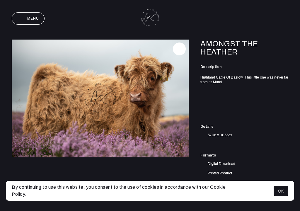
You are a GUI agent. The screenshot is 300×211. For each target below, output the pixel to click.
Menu (28, 18)
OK (281, 190)
